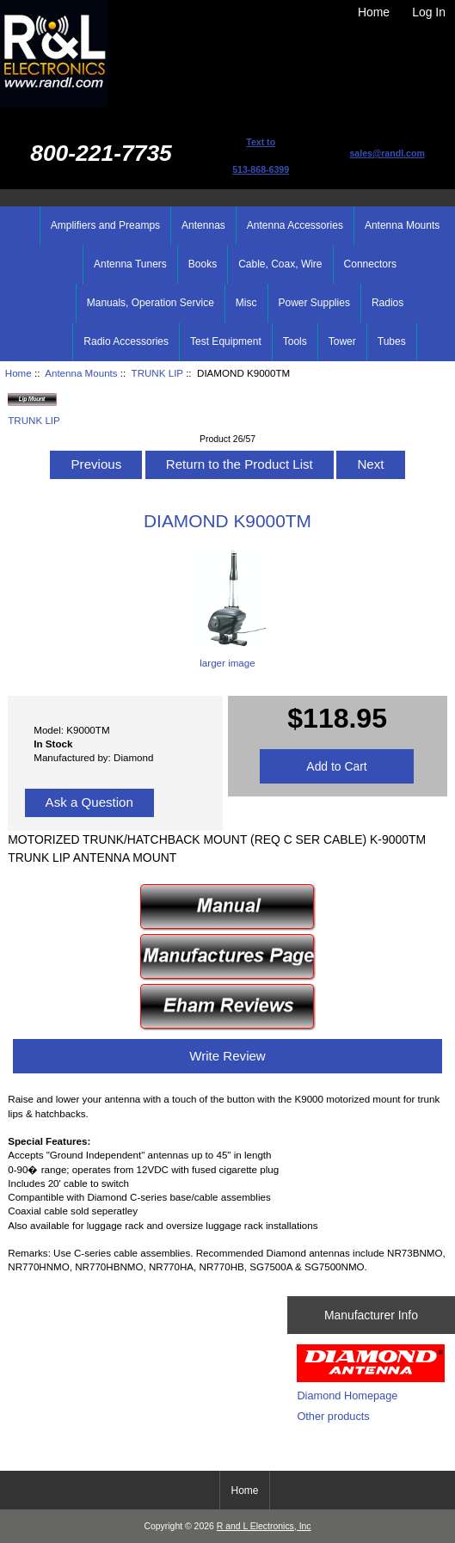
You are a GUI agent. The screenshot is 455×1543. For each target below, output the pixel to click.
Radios (387, 303)
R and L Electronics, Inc (264, 1526)
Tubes (392, 341)
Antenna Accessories (295, 225)
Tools (295, 341)
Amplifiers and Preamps (105, 225)
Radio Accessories (126, 341)
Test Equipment (225, 341)
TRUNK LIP (157, 372)
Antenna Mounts (81, 372)
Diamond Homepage (347, 1395)
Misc (246, 303)
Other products (333, 1416)
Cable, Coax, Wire (280, 264)
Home (374, 12)
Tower (342, 341)
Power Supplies (314, 303)
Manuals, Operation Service (150, 303)
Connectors (370, 264)
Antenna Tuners (130, 264)
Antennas (203, 225)
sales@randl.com (386, 153)
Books (202, 264)
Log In (429, 12)
